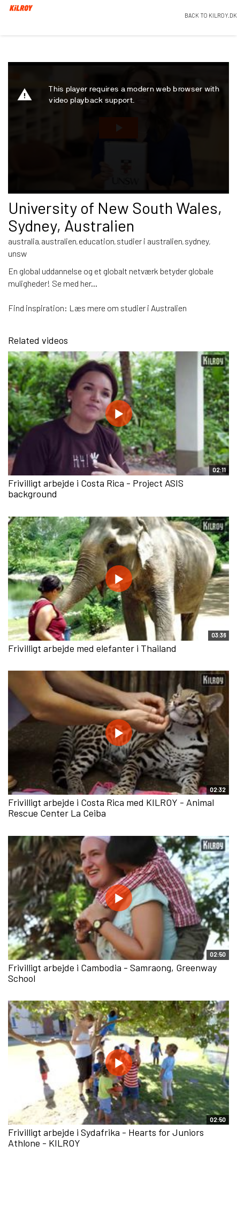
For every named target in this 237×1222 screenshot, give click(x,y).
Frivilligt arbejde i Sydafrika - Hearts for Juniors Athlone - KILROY (106, 1137)
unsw (17, 253)
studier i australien (149, 241)
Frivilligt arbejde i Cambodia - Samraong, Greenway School (112, 973)
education (96, 241)
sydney (197, 241)
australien (59, 241)
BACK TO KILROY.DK (211, 15)
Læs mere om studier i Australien (128, 308)
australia (23, 241)
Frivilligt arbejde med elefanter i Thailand (92, 648)
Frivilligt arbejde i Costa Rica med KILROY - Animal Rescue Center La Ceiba (111, 807)
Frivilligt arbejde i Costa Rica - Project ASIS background (96, 488)
